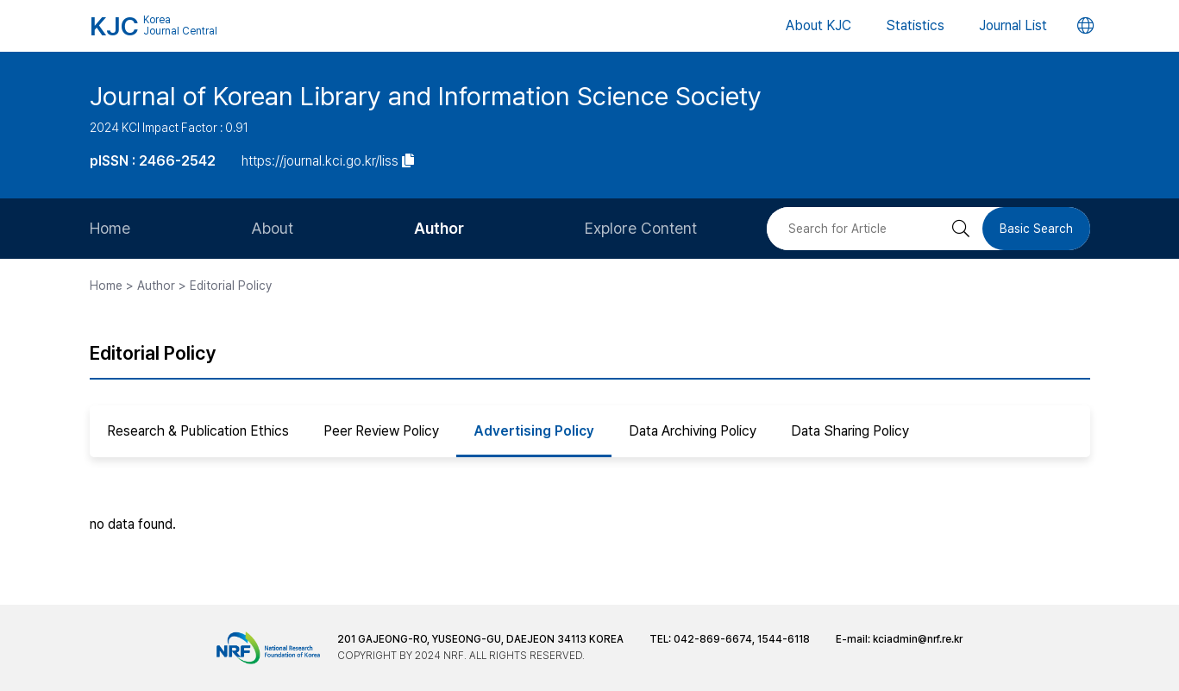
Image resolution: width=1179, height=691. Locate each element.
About (272, 228)
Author (439, 228)
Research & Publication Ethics (198, 431)
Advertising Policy (533, 431)
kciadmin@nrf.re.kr (918, 639)
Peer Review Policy (381, 431)
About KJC (818, 25)
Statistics (915, 25)
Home (110, 228)
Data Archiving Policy (692, 431)
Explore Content (641, 228)
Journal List (1013, 25)
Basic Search (1036, 229)
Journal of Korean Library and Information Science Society (426, 95)
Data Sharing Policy (850, 431)
